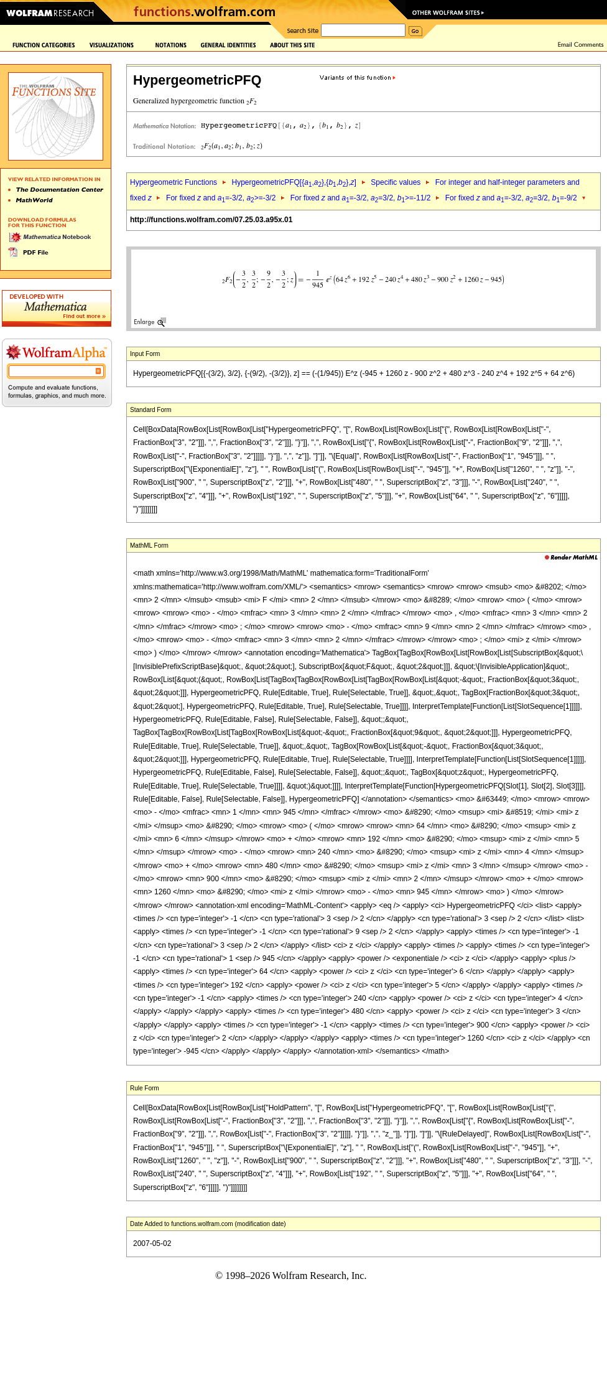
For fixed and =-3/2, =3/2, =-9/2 (511, 198)
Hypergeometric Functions (173, 182)
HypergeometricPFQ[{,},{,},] (293, 182)
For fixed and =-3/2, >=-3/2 (221, 198)
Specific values (395, 182)
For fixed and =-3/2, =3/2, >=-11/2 (360, 198)
